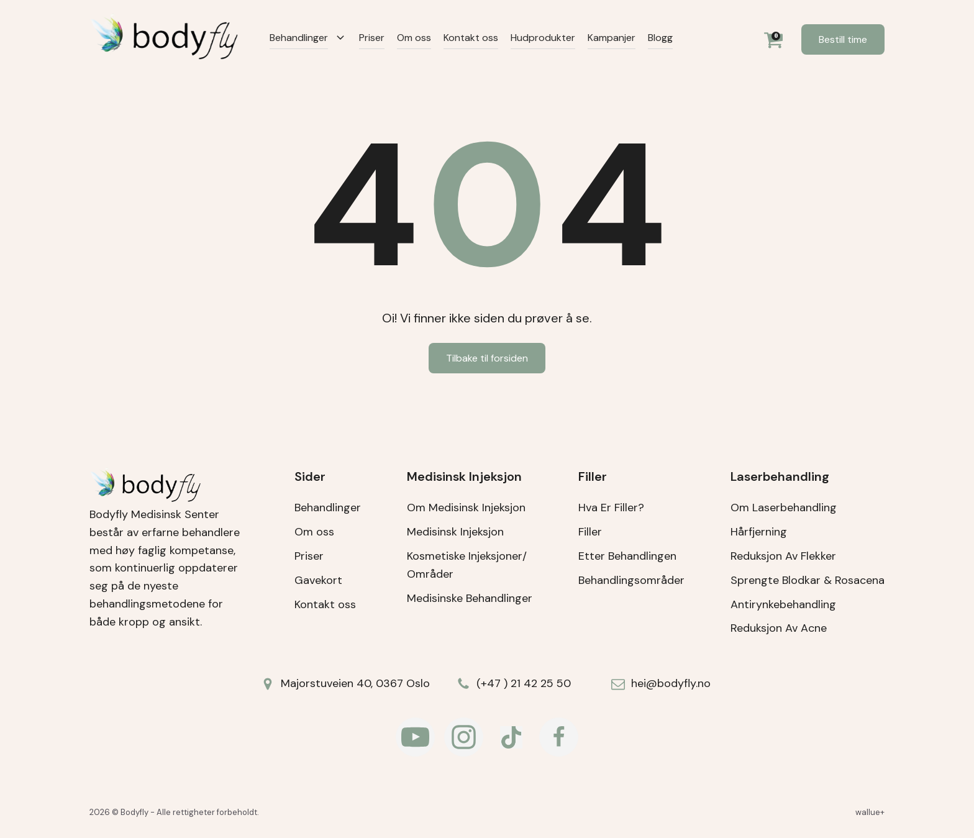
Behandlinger (299, 37)
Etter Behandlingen (627, 556)
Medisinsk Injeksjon (455, 531)
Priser (372, 37)
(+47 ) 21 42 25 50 (523, 683)
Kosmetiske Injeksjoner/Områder (467, 565)
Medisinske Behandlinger (469, 598)
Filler (590, 531)
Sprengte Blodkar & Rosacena (807, 580)
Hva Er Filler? (611, 507)
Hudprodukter (543, 37)
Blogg (660, 37)
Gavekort (318, 580)
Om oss (414, 37)
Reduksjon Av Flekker (783, 556)
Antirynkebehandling (783, 604)
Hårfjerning (758, 531)
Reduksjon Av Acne (778, 628)
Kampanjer (611, 37)
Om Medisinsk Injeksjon (466, 507)
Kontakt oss (471, 37)
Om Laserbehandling (783, 507)
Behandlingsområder (631, 580)
